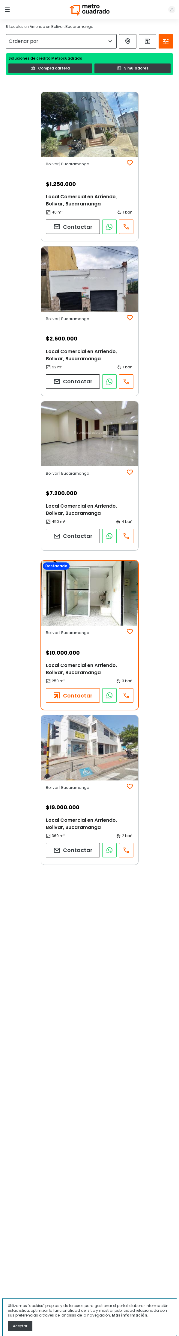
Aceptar (20, 1326)
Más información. (130, 1315)
